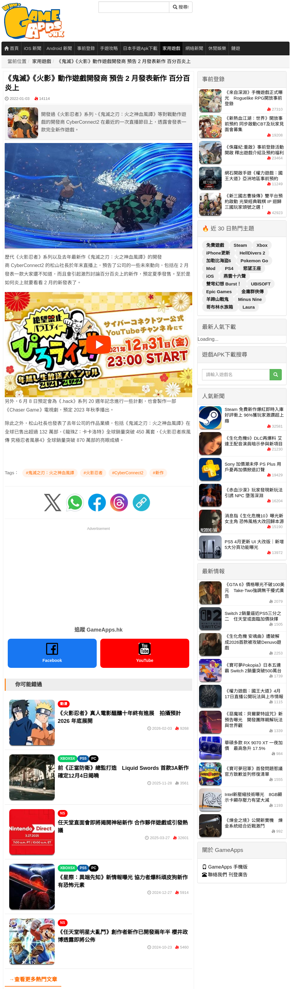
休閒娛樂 (217, 48)
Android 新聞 (59, 48)
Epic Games (219, 291)
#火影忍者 (93, 472)
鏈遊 (235, 48)
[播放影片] (98, 345)
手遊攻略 (109, 48)
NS (62, 813)
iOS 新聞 (32, 48)
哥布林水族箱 (220, 307)
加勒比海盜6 (219, 260)
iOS (210, 276)
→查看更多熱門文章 (33, 979)
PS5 (83, 758)
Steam (241, 245)
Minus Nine (250, 299)
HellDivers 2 (252, 252)
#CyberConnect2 (127, 472)
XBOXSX (67, 758)
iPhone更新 (218, 252)
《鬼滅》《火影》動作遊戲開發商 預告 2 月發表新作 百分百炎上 (124, 61)
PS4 (230, 268)
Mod (211, 268)
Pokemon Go (254, 260)
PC (93, 758)
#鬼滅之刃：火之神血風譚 (50, 472)
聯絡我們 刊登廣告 (225, 874)
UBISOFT (261, 283)
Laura (248, 307)
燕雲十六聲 (234, 276)
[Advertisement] (98, 573)
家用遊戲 (171, 48)
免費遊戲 (215, 245)
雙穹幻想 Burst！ (224, 283)
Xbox (261, 245)
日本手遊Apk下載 (140, 48)
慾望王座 (252, 268)
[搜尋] (133, 7)
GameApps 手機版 (225, 866)
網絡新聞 (194, 48)
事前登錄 (86, 48)
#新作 (158, 472)
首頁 (11, 48)
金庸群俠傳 (252, 291)
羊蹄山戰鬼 (218, 299)
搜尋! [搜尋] (181, 7)
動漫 (63, 704)
